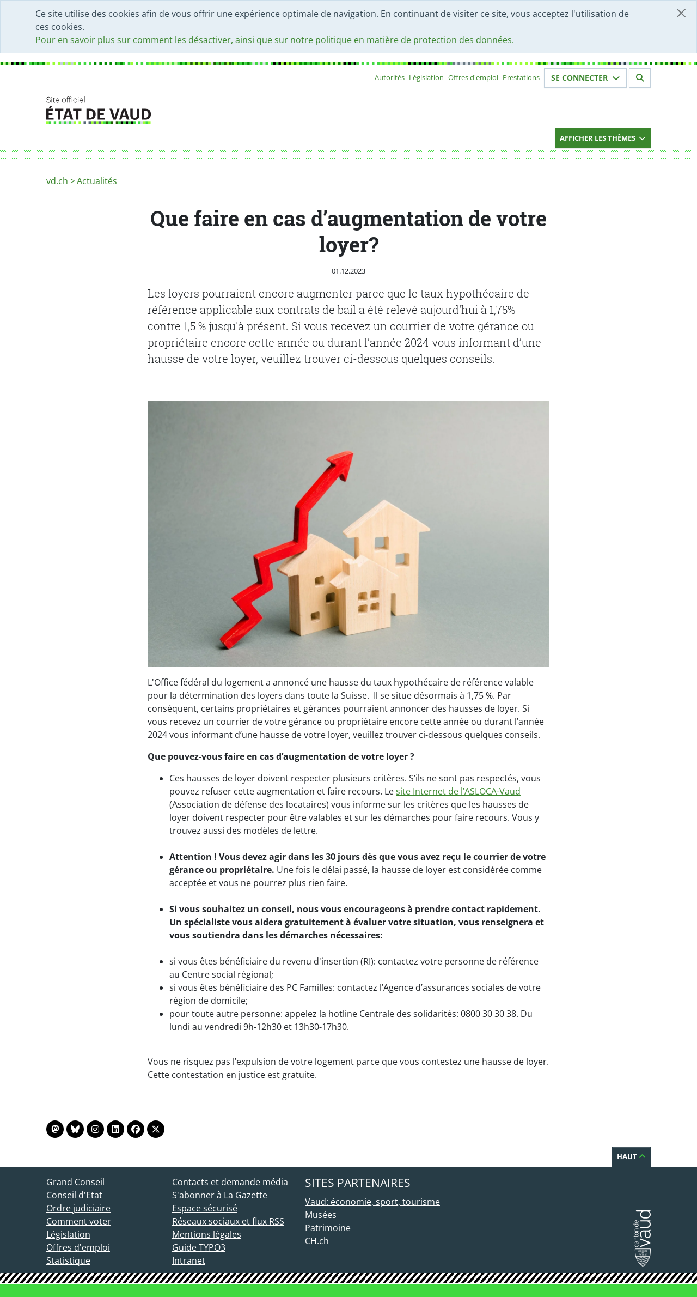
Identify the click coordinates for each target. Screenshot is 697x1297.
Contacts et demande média (230, 1182)
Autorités (390, 77)
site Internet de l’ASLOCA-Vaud (458, 791)
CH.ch (317, 1241)
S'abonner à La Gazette (219, 1195)
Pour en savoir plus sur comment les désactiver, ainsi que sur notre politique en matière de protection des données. (274, 40)
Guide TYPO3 (198, 1247)
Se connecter (585, 77)
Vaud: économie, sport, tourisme (372, 1202)
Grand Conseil (75, 1182)
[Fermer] (681, 13)
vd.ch (57, 181)
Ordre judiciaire (78, 1208)
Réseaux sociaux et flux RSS (228, 1221)
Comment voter (78, 1221)
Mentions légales (206, 1234)
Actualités (97, 181)
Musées (321, 1215)
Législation (426, 77)
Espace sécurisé (204, 1208)
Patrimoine (328, 1228)
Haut (631, 1156)
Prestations (521, 77)
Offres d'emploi (473, 77)
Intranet (188, 1260)
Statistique (68, 1260)
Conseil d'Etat (74, 1195)
